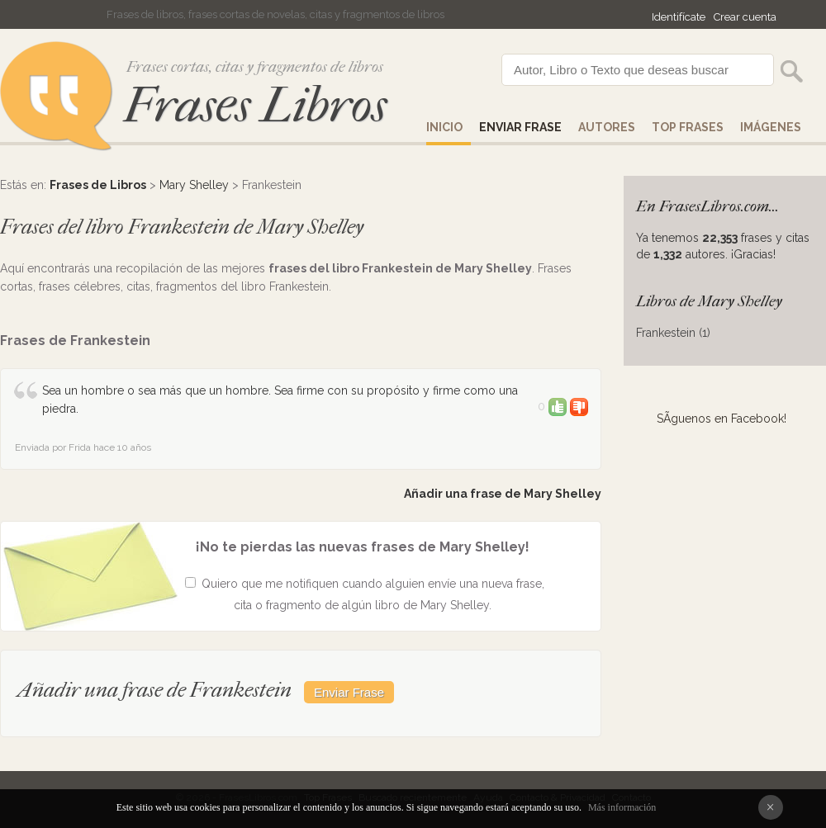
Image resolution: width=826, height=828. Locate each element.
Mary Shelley (194, 185)
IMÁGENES (770, 127)
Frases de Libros (98, 185)
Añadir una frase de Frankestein (154, 690)
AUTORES (606, 127)
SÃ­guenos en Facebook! (721, 418)
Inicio (444, 127)
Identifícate (678, 17)
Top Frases (688, 127)
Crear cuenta (745, 17)
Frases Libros (255, 105)
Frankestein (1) (673, 332)
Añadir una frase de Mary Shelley (502, 493)
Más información (622, 807)
